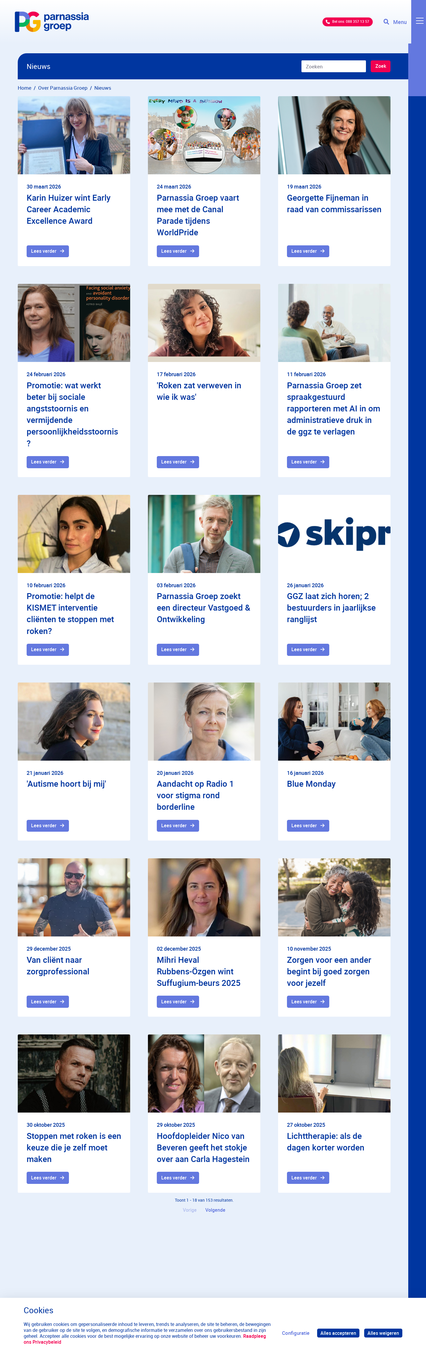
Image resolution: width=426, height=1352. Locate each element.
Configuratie (293, 1333)
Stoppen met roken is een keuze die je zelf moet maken (74, 1151)
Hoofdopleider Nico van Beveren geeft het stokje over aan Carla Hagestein (203, 1151)
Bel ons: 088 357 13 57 (336, 26)
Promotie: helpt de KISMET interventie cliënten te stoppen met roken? (70, 615)
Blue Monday (311, 785)
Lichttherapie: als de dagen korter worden (325, 1145)
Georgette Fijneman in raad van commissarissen (334, 203)
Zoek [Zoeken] (379, 66)
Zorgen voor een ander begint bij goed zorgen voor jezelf (329, 974)
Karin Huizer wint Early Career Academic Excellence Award (69, 209)
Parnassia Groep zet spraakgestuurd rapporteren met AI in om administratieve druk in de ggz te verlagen (333, 409)
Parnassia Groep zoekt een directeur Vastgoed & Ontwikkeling (203, 609)
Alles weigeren (383, 1333)
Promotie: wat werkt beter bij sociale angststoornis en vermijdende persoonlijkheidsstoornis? (72, 415)
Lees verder (45, 251)
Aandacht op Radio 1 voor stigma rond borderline (195, 797)
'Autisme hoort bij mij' (66, 785)
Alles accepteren (336, 1333)
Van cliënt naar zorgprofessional (58, 968)
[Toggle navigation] (403, 26)
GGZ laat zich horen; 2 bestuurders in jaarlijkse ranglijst (331, 609)
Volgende (216, 1215)
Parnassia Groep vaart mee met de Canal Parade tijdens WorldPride (198, 215)
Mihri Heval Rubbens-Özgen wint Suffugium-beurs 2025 (199, 974)
